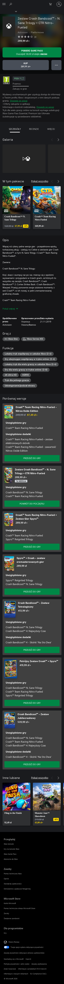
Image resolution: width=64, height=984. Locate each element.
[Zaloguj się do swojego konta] (59, 4)
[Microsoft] (32, 2)
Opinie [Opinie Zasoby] (6, 879)
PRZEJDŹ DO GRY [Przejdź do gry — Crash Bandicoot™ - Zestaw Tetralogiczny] (32, 649)
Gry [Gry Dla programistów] (5, 933)
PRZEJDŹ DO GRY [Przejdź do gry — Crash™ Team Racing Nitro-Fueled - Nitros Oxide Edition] (32, 458)
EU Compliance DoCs (38, 974)
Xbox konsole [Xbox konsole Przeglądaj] (9, 844)
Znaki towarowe (10, 969)
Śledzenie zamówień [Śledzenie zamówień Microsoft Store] (11, 918)
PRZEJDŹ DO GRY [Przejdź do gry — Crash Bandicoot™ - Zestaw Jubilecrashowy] (32, 764)
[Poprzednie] (52, 140)
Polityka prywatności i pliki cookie (16, 964)
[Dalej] (58, 140)
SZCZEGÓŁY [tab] (15, 128)
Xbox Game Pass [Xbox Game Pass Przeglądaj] (10, 854)
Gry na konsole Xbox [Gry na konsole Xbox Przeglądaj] (11, 849)
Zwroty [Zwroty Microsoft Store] (6, 913)
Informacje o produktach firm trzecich (32, 969)
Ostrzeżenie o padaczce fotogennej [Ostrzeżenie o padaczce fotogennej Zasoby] (17, 889)
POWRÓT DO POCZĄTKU (32, 503)
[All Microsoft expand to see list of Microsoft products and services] (4, 4)
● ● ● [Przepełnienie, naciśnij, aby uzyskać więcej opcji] (56, 65)
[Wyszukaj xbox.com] (11, 4)
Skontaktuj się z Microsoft (14, 959)
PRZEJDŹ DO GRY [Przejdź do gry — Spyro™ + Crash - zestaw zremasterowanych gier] (32, 591)
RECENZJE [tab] (34, 128)
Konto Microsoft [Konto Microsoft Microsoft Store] (10, 903)
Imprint (28, 959)
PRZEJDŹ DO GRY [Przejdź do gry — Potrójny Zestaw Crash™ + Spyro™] (32, 702)
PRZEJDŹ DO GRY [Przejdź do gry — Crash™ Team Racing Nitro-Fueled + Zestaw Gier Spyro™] (32, 546)
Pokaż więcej (10, 308)
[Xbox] (8, 11)
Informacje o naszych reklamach (16, 974)
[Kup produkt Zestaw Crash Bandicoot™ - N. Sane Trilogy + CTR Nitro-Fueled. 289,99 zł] (26, 65)
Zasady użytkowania (39, 964)
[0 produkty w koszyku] (51, 4)
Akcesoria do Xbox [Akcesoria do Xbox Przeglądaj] (11, 859)
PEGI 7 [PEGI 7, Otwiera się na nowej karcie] (19, 78)
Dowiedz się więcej (18, 100)
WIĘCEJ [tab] (51, 128)
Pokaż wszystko (39, 181)
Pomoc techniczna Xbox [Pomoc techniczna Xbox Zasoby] (13, 874)
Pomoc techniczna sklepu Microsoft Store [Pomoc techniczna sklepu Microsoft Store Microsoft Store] (19, 908)
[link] (16, 207)
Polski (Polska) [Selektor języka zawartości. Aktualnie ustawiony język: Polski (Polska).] (14, 942)
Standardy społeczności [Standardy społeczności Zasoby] (13, 884)
